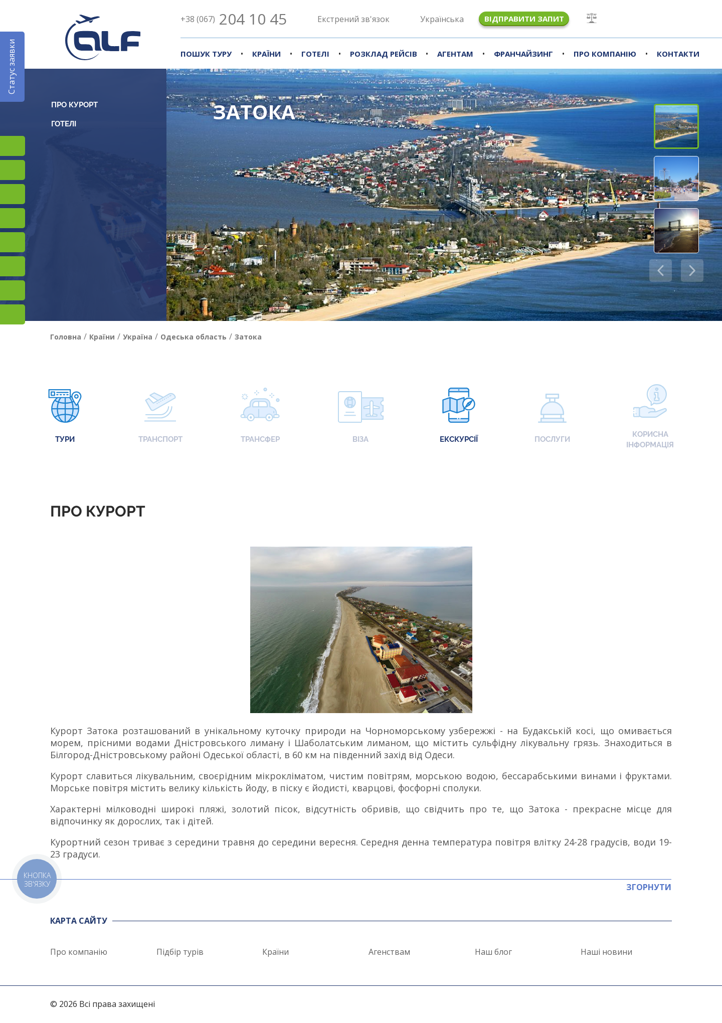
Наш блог (493, 951)
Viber (12, 266)
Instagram (12, 146)
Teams (12, 290)
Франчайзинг (523, 54)
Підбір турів (180, 951)
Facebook (12, 170)
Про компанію (605, 54)
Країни (266, 54)
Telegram (12, 314)
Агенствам (389, 951)
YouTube (12, 218)
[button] (692, 270)
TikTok (12, 194)
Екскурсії (459, 416)
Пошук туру (206, 54)
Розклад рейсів (383, 54)
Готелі (315, 54)
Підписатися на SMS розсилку (12, 242)
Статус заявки (11, 66)
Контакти (678, 54)
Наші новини (606, 951)
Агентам (455, 54)
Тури (65, 416)
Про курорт (74, 104)
